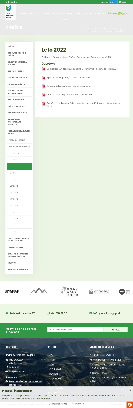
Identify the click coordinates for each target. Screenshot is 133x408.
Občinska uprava (16, 106)
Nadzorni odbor (16, 100)
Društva (12, 263)
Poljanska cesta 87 (22, 313)
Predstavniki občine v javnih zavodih (18, 239)
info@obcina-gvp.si (106, 313)
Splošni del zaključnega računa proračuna (68, 77)
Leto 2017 (14, 199)
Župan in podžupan (17, 84)
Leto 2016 (14, 205)
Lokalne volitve (15, 247)
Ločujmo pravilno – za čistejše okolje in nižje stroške (108, 379)
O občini (44, 13)
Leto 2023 (14, 160)
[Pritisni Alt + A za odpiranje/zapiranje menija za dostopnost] (130, 405)
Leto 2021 (14, 173)
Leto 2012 (14, 232)
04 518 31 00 (59, 313)
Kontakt (101, 13)
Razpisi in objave (58, 13)
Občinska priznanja (17, 77)
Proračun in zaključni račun (112, 28)
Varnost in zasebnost (18, 269)
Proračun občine (17, 140)
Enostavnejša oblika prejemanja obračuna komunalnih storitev (107, 366)
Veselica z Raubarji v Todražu (102, 355)
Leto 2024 (14, 153)
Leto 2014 (14, 218)
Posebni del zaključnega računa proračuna (69, 86)
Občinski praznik (16, 71)
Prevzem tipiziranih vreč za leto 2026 (105, 360)
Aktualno (33, 13)
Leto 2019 (14, 186)
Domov (24, 13)
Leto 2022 (120, 31)
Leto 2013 (14, 225)
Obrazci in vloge (73, 13)
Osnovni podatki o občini (17, 54)
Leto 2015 (14, 212)
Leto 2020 (14, 179)
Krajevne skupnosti (17, 113)
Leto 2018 (14, 192)
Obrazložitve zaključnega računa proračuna (69, 94)
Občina (11, 46)
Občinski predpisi (89, 13)
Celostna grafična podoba (17, 63)
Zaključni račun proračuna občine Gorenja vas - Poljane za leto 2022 (81, 68)
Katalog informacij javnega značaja (18, 255)
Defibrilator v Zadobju (99, 373)
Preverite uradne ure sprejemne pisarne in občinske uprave (25, 383)
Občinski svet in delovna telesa (15, 92)
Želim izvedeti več (58, 403)
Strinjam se (78, 403)
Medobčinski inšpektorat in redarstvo (15, 122)
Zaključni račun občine (101, 31)
